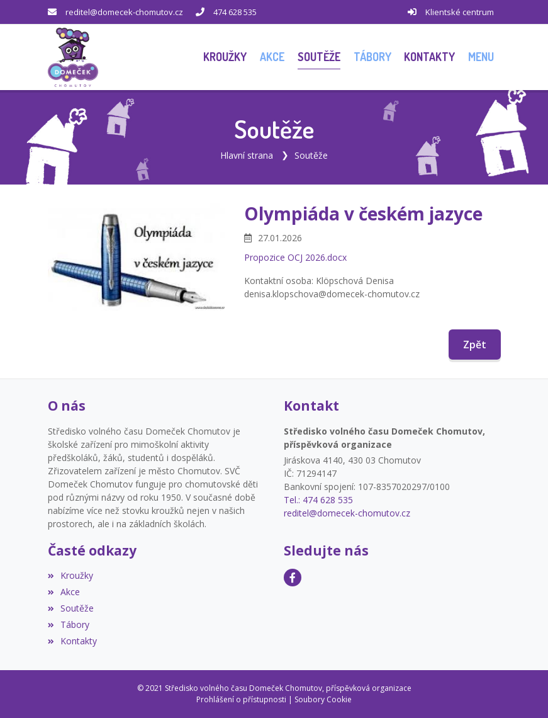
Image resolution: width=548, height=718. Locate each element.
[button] (481, 57)
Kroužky (70, 575)
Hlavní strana (246, 155)
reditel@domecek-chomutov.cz (124, 12)
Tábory (68, 624)
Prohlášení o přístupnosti (241, 699)
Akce (64, 592)
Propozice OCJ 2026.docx (295, 257)
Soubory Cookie (323, 699)
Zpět (474, 344)
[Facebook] (292, 577)
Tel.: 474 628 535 (318, 500)
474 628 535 (235, 12)
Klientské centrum (459, 12)
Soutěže (311, 155)
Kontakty (72, 641)
